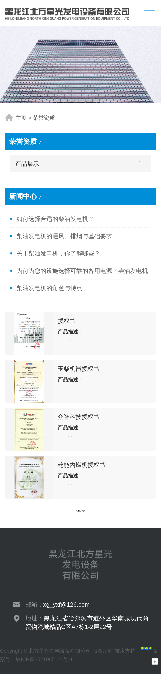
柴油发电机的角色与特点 (49, 288)
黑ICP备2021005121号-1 (44, 659)
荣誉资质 (44, 118)
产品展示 (27, 163)
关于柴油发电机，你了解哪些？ (58, 253)
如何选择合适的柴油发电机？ (55, 218)
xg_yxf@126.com (66, 604)
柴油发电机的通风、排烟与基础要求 (64, 236)
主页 (21, 118)
